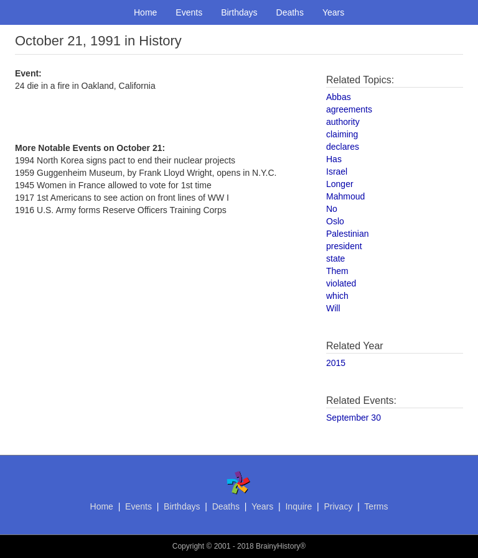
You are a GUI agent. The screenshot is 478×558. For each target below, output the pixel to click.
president (344, 246)
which (337, 296)
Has (334, 159)
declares (342, 147)
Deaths (290, 12)
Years (333, 12)
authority (343, 122)
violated (341, 283)
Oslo (335, 221)
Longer (340, 184)
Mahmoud (345, 196)
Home (145, 12)
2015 (335, 363)
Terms (376, 506)
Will (333, 308)
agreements (349, 109)
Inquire (298, 506)
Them (337, 271)
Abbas (338, 97)
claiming (342, 134)
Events (189, 12)
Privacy (338, 506)
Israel (336, 171)
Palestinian (347, 234)
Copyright (188, 546)
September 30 (353, 418)
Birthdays (239, 12)
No (331, 209)
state (335, 258)
